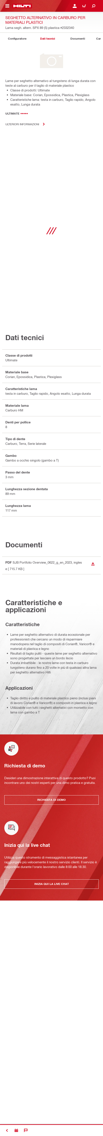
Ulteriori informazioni (26, 124)
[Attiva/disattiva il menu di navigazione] (7, 6)
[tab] (17, 39)
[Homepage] (22, 6)
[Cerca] (93, 6)
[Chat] (25, 1130)
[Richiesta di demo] (16, 1130)
